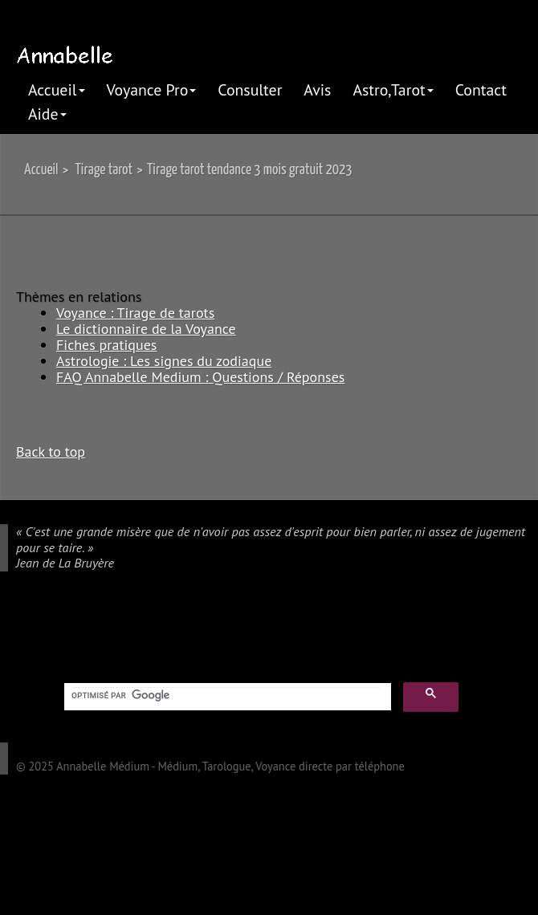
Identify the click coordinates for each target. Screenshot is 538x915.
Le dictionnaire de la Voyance (146, 328)
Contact (481, 89)
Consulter (250, 89)
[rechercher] (226, 695)
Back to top (50, 451)
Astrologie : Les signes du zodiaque (163, 361)
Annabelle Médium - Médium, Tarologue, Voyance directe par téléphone (230, 766)
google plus (9, 629)
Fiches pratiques (106, 345)
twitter (56, 629)
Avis (317, 89)
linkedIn (79, 629)
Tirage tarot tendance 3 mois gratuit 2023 (250, 169)
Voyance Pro (152, 89)
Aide (47, 114)
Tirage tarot (103, 169)
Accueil (56, 89)
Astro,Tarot (393, 89)
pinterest (102, 629)
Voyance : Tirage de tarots (135, 312)
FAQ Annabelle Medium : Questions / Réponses (200, 377)
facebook (33, 629)
